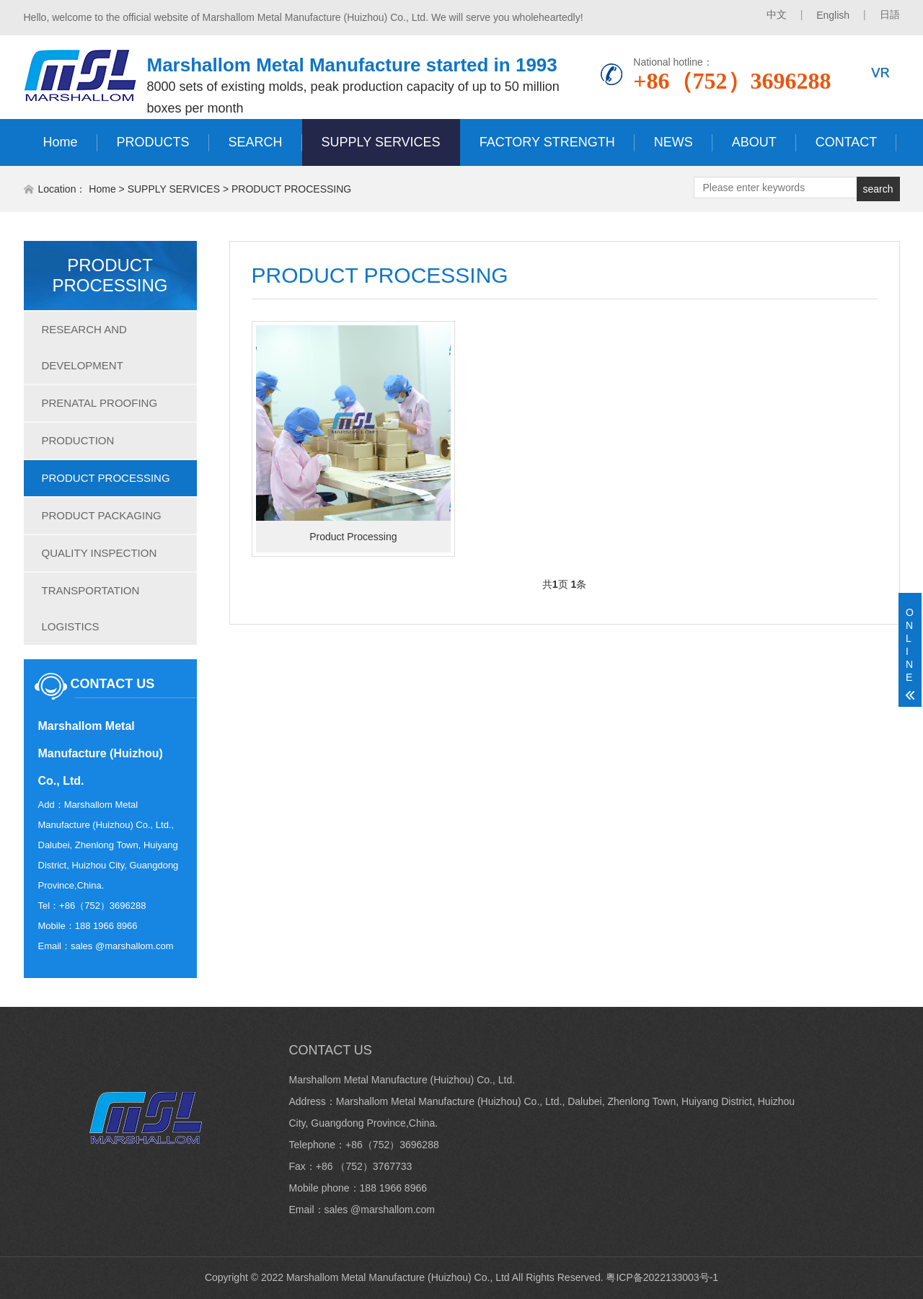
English (832, 15)
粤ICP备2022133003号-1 (662, 1277)
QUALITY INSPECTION (99, 553)
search (877, 189)
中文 (777, 14)
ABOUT (754, 142)
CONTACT (847, 142)
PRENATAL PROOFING (100, 403)
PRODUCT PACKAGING (102, 515)
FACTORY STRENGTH (547, 142)
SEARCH (256, 142)
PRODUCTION (78, 440)
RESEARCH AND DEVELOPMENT (84, 347)
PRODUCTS (153, 142)
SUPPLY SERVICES (381, 142)
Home (60, 142)
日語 (890, 14)
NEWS (673, 142)
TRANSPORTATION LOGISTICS (91, 608)
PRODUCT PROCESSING (291, 189)
